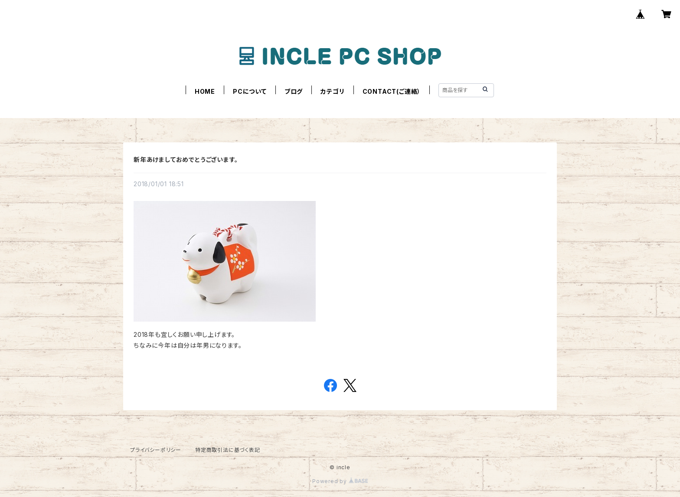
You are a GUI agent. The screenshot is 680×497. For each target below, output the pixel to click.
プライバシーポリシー (155, 450)
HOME (205, 91)
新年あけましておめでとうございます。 (186, 159)
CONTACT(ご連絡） (392, 91)
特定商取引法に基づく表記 (227, 450)
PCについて (250, 91)
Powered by (340, 481)
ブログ (293, 91)
